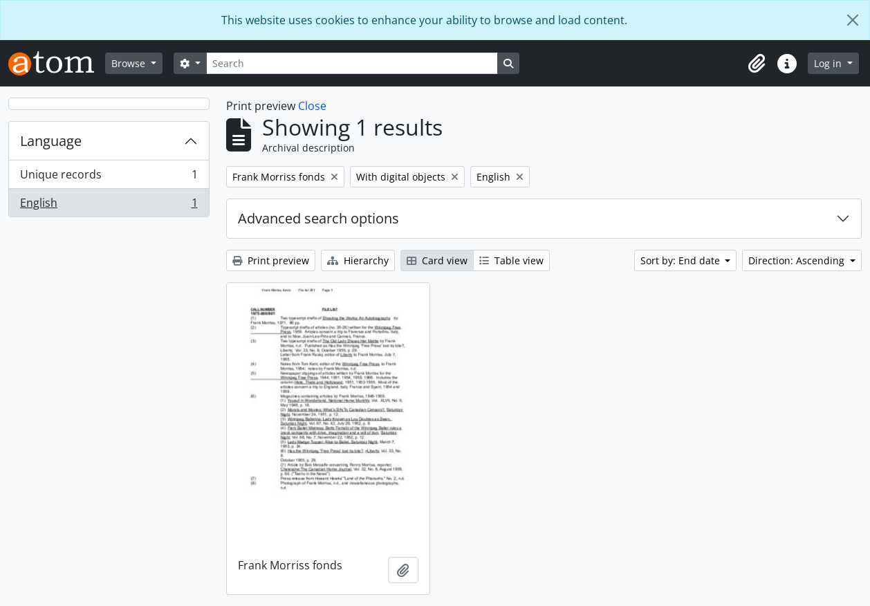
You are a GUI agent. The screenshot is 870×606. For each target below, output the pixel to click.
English (108, 205)
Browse (129, 63)
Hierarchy (358, 260)
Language (51, 140)
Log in (829, 63)
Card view (437, 260)
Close (312, 105)
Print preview (270, 260)
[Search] (352, 63)
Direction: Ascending (797, 260)
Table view (511, 260)
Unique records (108, 177)
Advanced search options (318, 218)
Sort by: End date (681, 260)
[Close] (852, 20)
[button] (756, 63)
